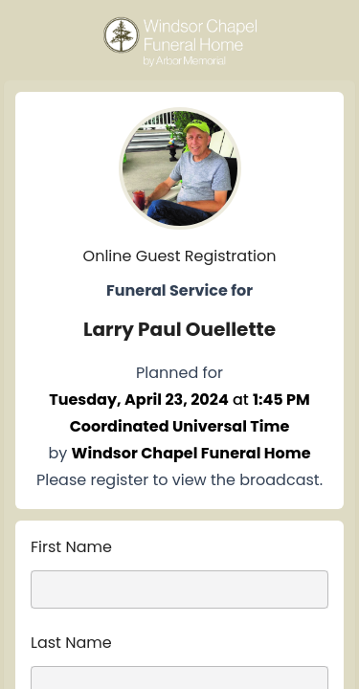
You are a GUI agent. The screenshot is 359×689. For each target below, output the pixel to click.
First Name (71, 547)
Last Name (71, 643)
